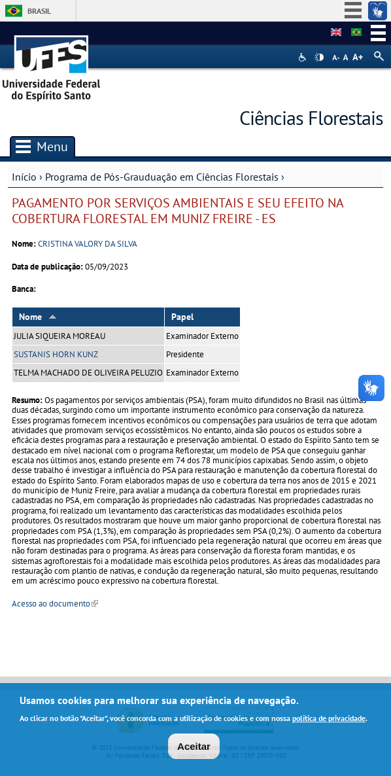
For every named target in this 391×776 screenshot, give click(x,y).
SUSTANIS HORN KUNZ (56, 354)
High (319, 57)
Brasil (39, 11)
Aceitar (194, 748)
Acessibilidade (304, 57)
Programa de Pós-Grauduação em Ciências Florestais (162, 176)
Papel (182, 317)
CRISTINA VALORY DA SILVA (87, 243)
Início (24, 176)
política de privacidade (329, 719)
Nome (38, 317)
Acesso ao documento (55, 603)
